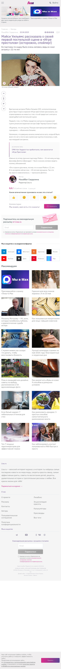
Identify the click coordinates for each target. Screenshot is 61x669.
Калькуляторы (40, 508)
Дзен (21, 258)
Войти (55, 2)
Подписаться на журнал (10, 486)
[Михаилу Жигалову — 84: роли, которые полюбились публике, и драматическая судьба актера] (15, 306)
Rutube (52, 251)
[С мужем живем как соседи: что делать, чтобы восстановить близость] (15, 338)
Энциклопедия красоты (40, 503)
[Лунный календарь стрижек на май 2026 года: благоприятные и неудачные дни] (46, 338)
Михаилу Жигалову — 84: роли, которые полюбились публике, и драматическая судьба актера (14, 322)
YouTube (7, 258)
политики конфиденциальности (13, 233)
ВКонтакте (23, 251)
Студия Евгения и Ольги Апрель (34, 573)
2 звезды (47, 32)
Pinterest (37, 258)
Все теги (37, 517)
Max (51, 258)
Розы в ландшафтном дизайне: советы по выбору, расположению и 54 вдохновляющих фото (15, 383)
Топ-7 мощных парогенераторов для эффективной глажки (10, 446)
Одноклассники (38, 251)
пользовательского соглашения (45, 232)
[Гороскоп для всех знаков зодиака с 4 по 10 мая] (46, 279)
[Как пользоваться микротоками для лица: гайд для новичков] (46, 306)
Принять (50, 660)
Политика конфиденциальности (11, 523)
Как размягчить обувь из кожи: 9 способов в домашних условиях (45, 382)
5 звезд (53, 32)
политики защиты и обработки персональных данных (18, 665)
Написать (53, 206)
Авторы (4, 511)
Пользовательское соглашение (9, 516)
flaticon (35, 575)
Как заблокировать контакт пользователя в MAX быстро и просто (45, 446)
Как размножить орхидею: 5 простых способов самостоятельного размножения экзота (44, 415)
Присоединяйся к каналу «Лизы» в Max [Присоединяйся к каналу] (12, 292)
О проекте (5, 497)
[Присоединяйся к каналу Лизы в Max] (15, 279)
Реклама (5, 502)
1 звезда (45, 32)
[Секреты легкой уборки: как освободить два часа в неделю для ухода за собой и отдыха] (15, 11)
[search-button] (50, 3)
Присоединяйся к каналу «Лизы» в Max (43, 18)
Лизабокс (38, 497)
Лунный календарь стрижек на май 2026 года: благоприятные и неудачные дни (45, 352)
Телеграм (7, 251)
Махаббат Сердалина (9, 32)
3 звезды (49, 32)
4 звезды (51, 32)
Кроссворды (39, 513)
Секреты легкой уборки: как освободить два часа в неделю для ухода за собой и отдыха (15, 20)
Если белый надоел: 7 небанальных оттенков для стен (13, 414)
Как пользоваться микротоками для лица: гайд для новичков (46, 319)
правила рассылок (28, 233)
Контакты (5, 506)
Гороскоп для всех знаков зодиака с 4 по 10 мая (43, 292)
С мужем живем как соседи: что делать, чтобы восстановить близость (13, 352)
